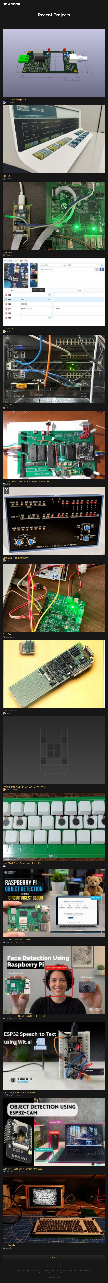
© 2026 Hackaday (54, 1277)
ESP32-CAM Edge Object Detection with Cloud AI (23, 1169)
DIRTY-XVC (8, 252)
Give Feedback (49, 1270)
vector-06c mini (9, 1245)
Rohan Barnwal (11, 790)
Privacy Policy (72, 1270)
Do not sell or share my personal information (54, 1273)
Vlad (6, 484)
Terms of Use (61, 1270)
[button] (101, 4)
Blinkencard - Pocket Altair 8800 (15, 558)
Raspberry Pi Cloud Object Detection (17, 940)
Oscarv (7, 179)
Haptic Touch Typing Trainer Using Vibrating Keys (22, 863)
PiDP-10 (6, 176)
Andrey (7, 255)
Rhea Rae (8, 408)
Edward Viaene (10, 637)
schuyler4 (8, 102)
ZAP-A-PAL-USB (10, 710)
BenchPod (7, 634)
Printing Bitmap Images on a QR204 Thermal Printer (24, 787)
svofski (7, 1248)
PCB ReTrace (8, 329)
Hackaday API (85, 1270)
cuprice (7, 866)
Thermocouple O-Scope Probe (15, 99)
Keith (6, 713)
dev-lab (7, 331)
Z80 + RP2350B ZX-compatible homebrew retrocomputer (26, 481)
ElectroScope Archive (13, 942)
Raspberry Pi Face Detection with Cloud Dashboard (24, 1016)
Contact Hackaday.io (34, 1270)
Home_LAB (7, 405)
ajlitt (6, 561)
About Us (21, 1270)
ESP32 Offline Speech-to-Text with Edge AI (20, 1092)
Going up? (53, 1265)
